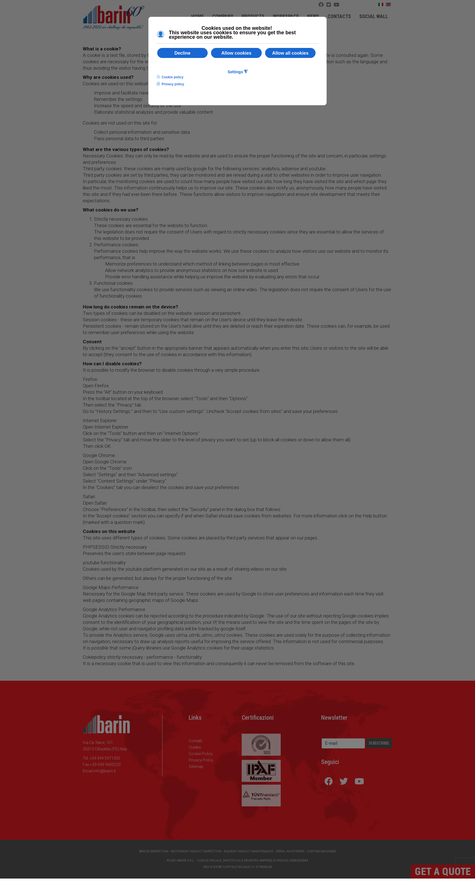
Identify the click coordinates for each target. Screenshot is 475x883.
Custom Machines (321, 851)
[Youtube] (359, 781)
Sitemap (196, 766)
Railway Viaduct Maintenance (248, 851)
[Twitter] (328, 4)
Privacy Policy (201, 760)
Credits (195, 747)
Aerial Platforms (290, 851)
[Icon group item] (336, 4)
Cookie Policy (201, 753)
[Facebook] (321, 4)
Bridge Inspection (153, 851)
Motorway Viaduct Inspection (196, 851)
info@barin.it (104, 771)
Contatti (195, 741)
